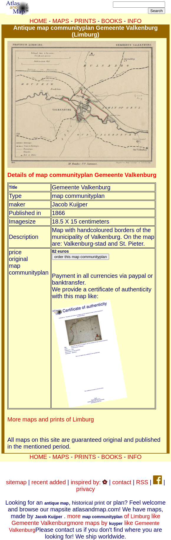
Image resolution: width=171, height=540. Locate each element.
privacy (85, 489)
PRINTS (85, 21)
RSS (142, 482)
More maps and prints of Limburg (50, 419)
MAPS (60, 21)
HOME (38, 21)
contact (121, 482)
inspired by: (89, 482)
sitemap (16, 482)
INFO (134, 21)
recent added (49, 482)
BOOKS (111, 21)
